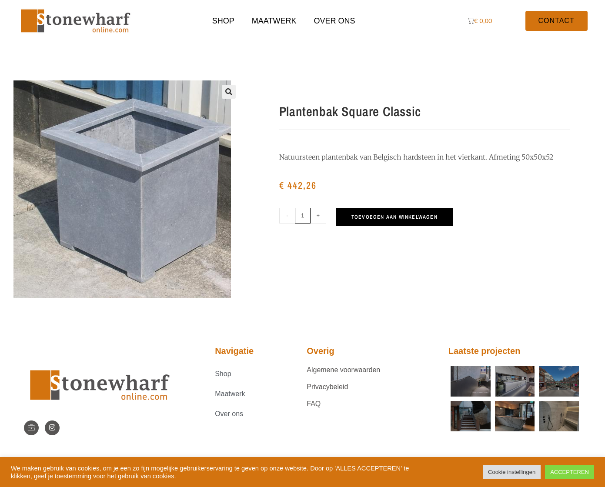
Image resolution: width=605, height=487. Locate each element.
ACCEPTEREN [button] (569, 472)
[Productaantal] (303, 215)
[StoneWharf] (31, 427)
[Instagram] (52, 427)
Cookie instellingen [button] (511, 472)
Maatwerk (274, 21)
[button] (229, 92)
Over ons (334, 21)
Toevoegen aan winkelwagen (394, 216)
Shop (223, 21)
